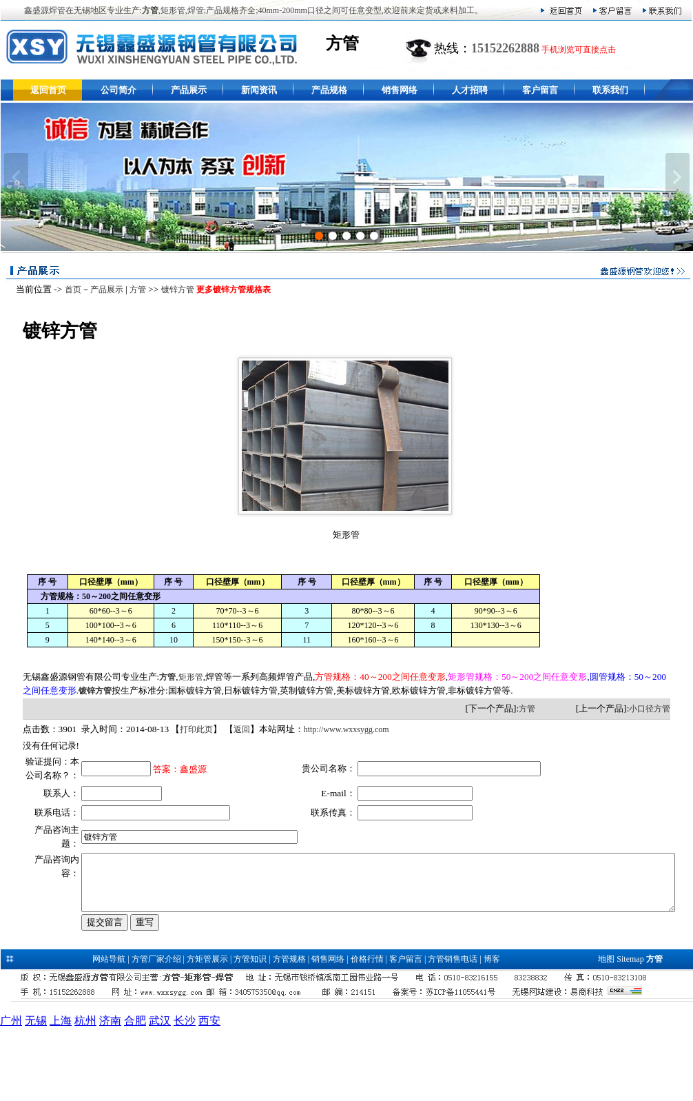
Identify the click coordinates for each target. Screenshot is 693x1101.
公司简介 (118, 90)
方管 (133, 289)
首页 (69, 289)
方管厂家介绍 (156, 1031)
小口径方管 (653, 709)
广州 (11, 1093)
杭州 (85, 1093)
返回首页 (48, 90)
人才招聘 (470, 90)
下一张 (677, 177)
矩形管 (186, 677)
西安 (209, 1093)
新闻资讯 (259, 90)
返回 (237, 729)
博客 (492, 1031)
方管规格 (289, 1031)
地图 (606, 1031)
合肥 (135, 1093)
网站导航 (108, 1031)
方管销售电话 (452, 1031)
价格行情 (367, 1031)
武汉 (160, 1093)
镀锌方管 (173, 289)
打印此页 (192, 729)
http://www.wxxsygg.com (342, 729)
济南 (110, 1093)
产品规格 (329, 90)
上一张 (16, 177)
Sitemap (630, 1031)
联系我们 (610, 90)
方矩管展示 (207, 1031)
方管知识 (250, 1031)
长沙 (185, 1093)
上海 (61, 1093)
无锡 (36, 1093)
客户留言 (540, 90)
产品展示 (189, 90)
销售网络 (399, 90)
